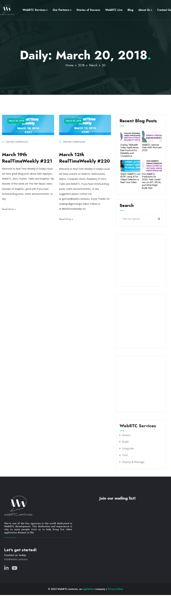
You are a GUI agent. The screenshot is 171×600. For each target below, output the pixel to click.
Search (127, 206)
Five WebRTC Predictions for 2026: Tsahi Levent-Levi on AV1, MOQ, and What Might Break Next (151, 181)
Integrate (128, 448)
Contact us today (15, 555)
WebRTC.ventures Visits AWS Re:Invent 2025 (151, 147)
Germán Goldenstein (17, 141)
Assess (126, 435)
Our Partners (61, 10)
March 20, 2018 (16, 120)
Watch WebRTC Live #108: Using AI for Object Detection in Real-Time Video (130, 178)
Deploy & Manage (133, 462)
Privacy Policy (115, 589)
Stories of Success (88, 10)
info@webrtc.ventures (16, 559)
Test (125, 455)
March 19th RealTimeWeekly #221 (27, 157)
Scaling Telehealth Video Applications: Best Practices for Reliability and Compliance (129, 150)
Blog (130, 10)
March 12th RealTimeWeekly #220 (84, 157)
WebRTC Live (114, 10)
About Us (144, 10)
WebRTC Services (34, 10)
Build (125, 442)
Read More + (9, 209)
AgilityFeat (88, 589)
